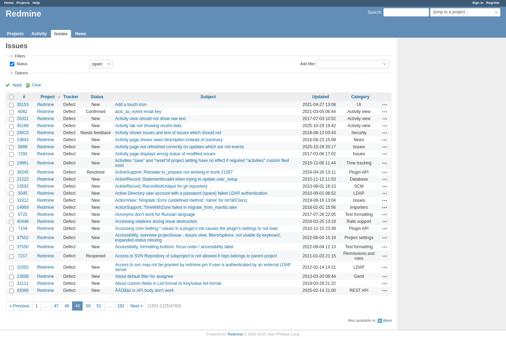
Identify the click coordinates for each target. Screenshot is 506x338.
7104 (22, 228)
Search (374, 12)
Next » (136, 305)
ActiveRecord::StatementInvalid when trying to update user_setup (176, 179)
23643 (22, 139)
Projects (23, 3)
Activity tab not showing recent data (148, 125)
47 (56, 305)
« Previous (19, 305)
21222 (22, 179)
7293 (22, 153)
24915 (22, 132)
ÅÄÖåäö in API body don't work (144, 290)
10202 (22, 267)
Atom (387, 320)
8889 (22, 146)
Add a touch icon (131, 104)
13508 (22, 276)
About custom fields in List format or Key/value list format (168, 283)
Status (21, 63)
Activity (38, 33)
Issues (60, 33)
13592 (22, 186)
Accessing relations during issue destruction (156, 221)
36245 (22, 172)
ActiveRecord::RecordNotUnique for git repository (161, 186)
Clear (36, 85)
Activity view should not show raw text (150, 118)
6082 (22, 111)
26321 (22, 118)
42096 (22, 290)
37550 (22, 246)
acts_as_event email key (138, 111)
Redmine (45, 104)
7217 (22, 256)
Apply (17, 85)
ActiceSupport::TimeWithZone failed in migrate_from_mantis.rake (176, 207)
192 (120, 305)
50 (88, 305)
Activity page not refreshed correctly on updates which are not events (179, 146)
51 (99, 305)
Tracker (70, 96)
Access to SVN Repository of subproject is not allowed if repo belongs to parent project (196, 256)
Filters (20, 56)
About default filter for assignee (144, 276)
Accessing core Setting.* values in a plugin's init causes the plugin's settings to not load (196, 228)
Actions (385, 104)
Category (360, 96)
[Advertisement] (433, 148)
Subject (208, 96)
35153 (22, 104)
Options (21, 73)
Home (9, 3)
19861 (22, 163)
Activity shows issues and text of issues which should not (168, 132)
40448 (22, 221)
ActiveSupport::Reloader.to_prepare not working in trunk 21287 (174, 172)
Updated (320, 96)
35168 (22, 125)
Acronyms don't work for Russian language (155, 214)
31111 (22, 283)
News (80, 33)
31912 (22, 200)
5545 (22, 193)
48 (67, 305)
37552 (22, 237)
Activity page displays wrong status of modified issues (165, 153)
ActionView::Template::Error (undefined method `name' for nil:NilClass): (181, 200)
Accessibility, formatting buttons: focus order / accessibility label (174, 246)
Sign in (478, 3)
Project (47, 96)
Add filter (307, 63)
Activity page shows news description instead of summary (169, 139)
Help (36, 3)
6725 (22, 214)
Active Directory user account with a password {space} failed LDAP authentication (191, 193)
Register (493, 3)
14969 (22, 207)
